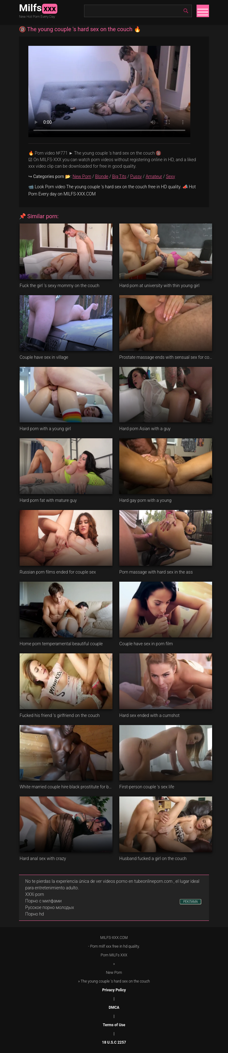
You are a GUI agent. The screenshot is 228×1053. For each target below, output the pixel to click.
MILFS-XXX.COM (114, 937)
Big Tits (119, 176)
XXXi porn (34, 894)
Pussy (136, 176)
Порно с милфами (43, 900)
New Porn (82, 176)
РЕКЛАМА (190, 901)
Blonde (101, 176)
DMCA (114, 1007)
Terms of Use (114, 1025)
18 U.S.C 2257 (114, 1042)
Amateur (154, 176)
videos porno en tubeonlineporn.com (138, 881)
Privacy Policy (114, 990)
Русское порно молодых (49, 907)
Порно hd (34, 913)
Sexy (170, 176)
